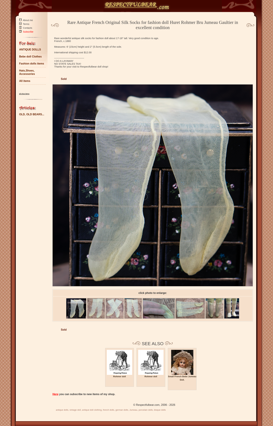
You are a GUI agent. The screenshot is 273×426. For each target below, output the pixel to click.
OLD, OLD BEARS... (31, 114)
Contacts (27, 28)
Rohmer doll (119, 376)
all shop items (24, 94)
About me (28, 20)
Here (55, 394)
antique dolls (62, 410)
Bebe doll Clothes (30, 56)
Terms (26, 24)
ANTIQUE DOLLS (30, 49)
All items (24, 81)
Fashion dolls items (31, 63)
